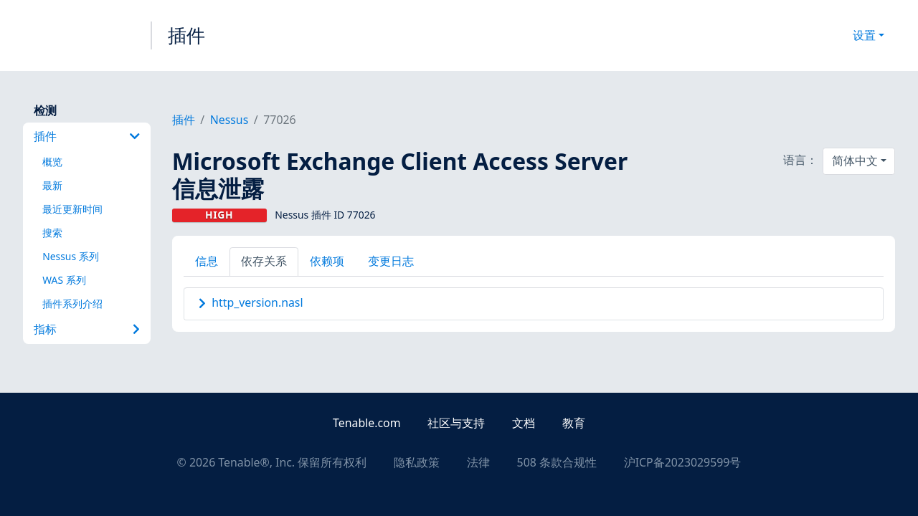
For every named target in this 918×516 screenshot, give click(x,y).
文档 (523, 423)
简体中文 (855, 160)
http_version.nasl (257, 302)
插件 (186, 35)
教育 (573, 423)
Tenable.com (366, 423)
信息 (206, 261)
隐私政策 (417, 462)
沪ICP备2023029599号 (683, 462)
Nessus (229, 120)
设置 (864, 35)
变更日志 (391, 261)
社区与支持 (456, 423)
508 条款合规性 (557, 462)
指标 (86, 329)
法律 (478, 462)
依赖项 (327, 261)
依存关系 (264, 261)
